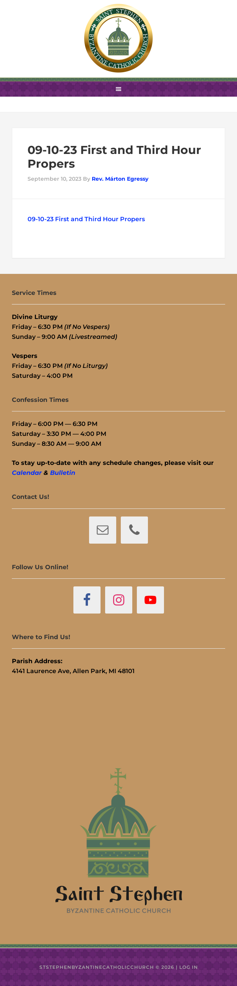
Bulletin (62, 472)
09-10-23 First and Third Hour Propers (86, 219)
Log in (188, 967)
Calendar (27, 472)
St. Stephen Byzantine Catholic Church (118, 38)
